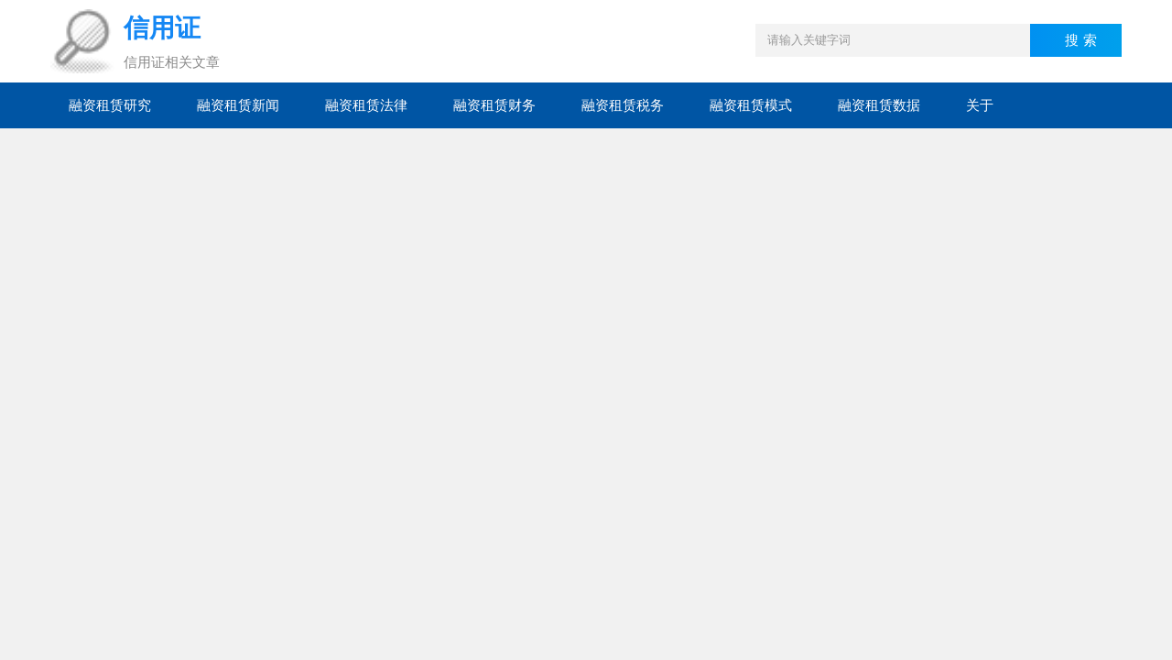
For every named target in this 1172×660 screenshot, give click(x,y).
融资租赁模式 (751, 105)
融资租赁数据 (879, 105)
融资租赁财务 (494, 105)
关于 (979, 105)
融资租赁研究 (110, 105)
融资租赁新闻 (238, 105)
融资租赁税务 (622, 105)
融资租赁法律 (366, 105)
